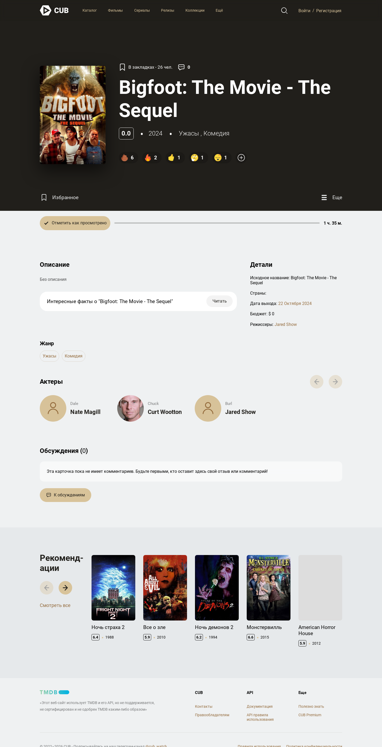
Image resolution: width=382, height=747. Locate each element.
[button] (65, 588)
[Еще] (331, 198)
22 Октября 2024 (295, 303)
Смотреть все (55, 605)
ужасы (189, 133)
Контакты (203, 706)
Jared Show (286, 324)
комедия (216, 133)
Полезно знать (311, 706)
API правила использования (260, 717)
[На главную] (54, 10)
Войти (304, 10)
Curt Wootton (165, 412)
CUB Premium (309, 715)
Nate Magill (85, 412)
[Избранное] (59, 198)
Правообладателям (212, 715)
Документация (260, 706)
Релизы (167, 10)
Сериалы (142, 10)
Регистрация (328, 10)
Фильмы (115, 10)
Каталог (90, 10)
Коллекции (195, 10)
